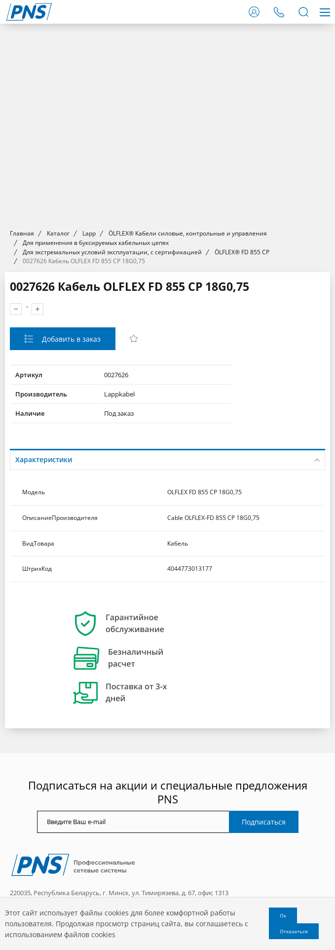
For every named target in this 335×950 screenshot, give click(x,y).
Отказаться (294, 931)
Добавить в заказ (70, 339)
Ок (283, 915)
